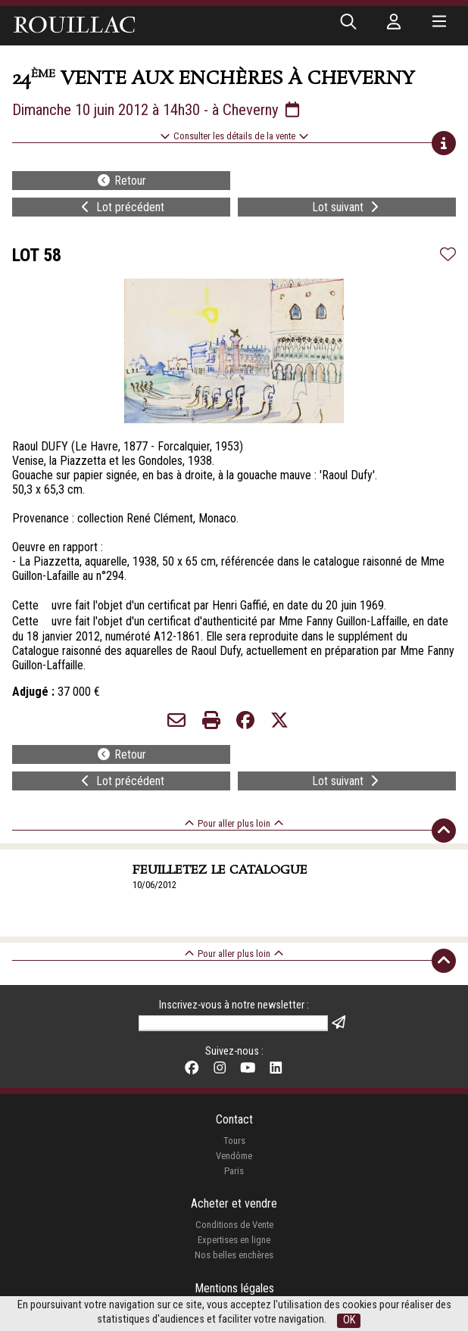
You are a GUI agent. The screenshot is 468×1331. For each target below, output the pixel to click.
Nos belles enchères (234, 1255)
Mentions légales (234, 1288)
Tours (234, 1140)
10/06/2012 (154, 884)
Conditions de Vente (234, 1224)
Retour (121, 180)
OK (349, 1320)
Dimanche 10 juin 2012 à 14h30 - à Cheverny (157, 110)
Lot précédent (121, 207)
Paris (234, 1171)
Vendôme (234, 1155)
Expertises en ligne (234, 1239)
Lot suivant (347, 207)
